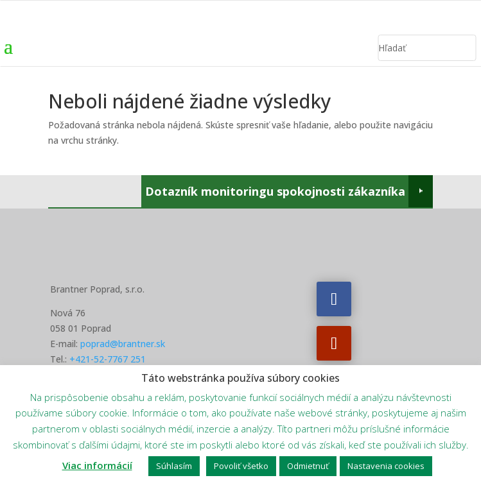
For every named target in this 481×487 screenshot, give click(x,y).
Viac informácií (97, 465)
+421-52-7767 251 (107, 359)
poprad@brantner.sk (122, 343)
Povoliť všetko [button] (241, 466)
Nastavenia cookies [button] (385, 466)
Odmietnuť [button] (308, 466)
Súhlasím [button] (174, 466)
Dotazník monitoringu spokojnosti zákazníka (275, 191)
